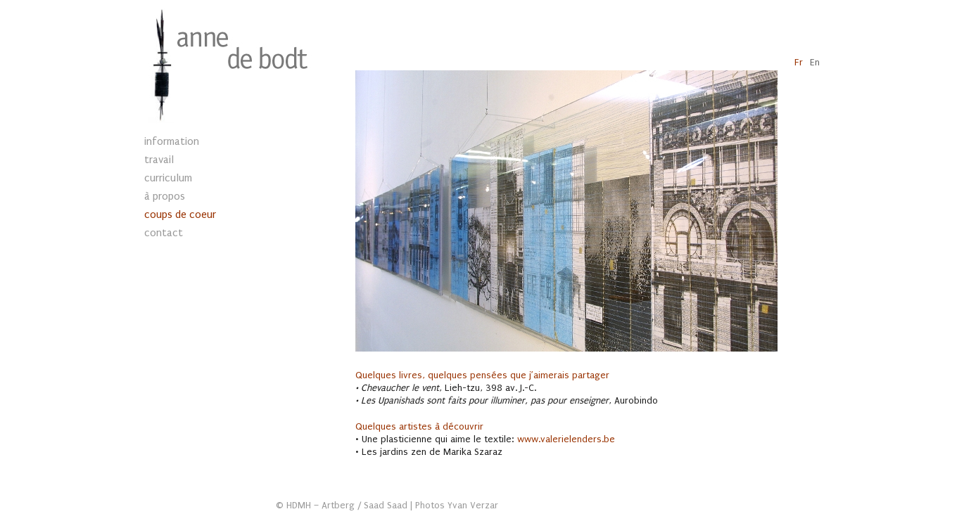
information (171, 141)
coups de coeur (180, 214)
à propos (164, 196)
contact (163, 232)
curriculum (168, 178)
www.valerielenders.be (566, 439)
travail (159, 159)
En (815, 62)
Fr (798, 62)
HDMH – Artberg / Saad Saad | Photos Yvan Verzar (392, 505)
